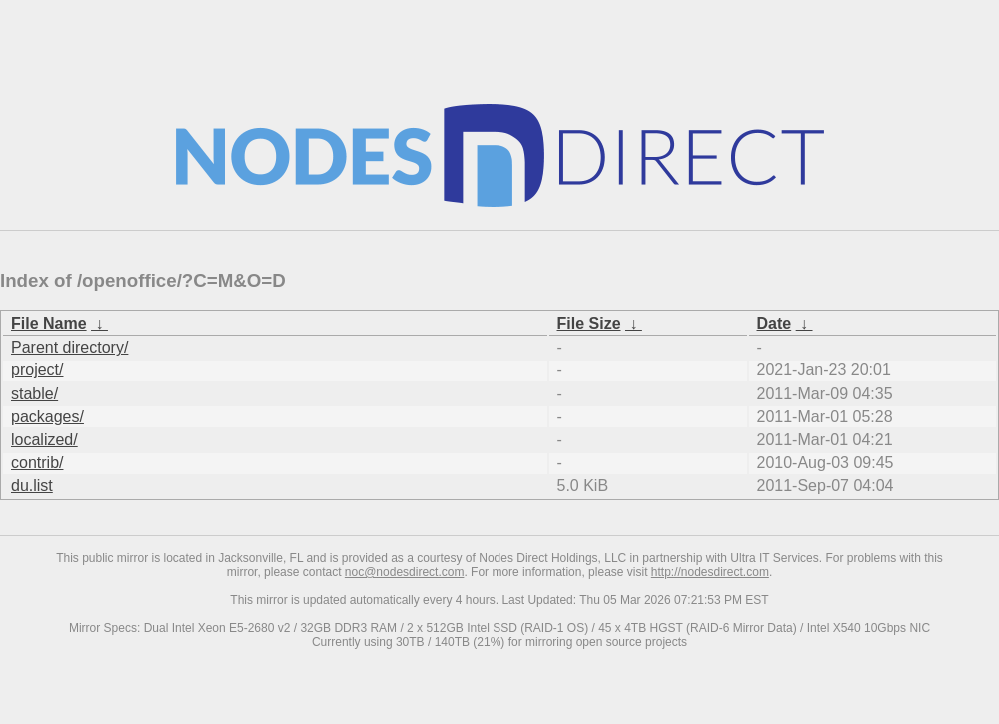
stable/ (34, 393)
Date (774, 323)
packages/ (47, 416)
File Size (589, 323)
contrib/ (37, 462)
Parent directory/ (69, 347)
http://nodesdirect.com (710, 572)
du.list (32, 485)
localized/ (44, 439)
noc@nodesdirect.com (405, 572)
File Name (49, 323)
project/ (37, 370)
